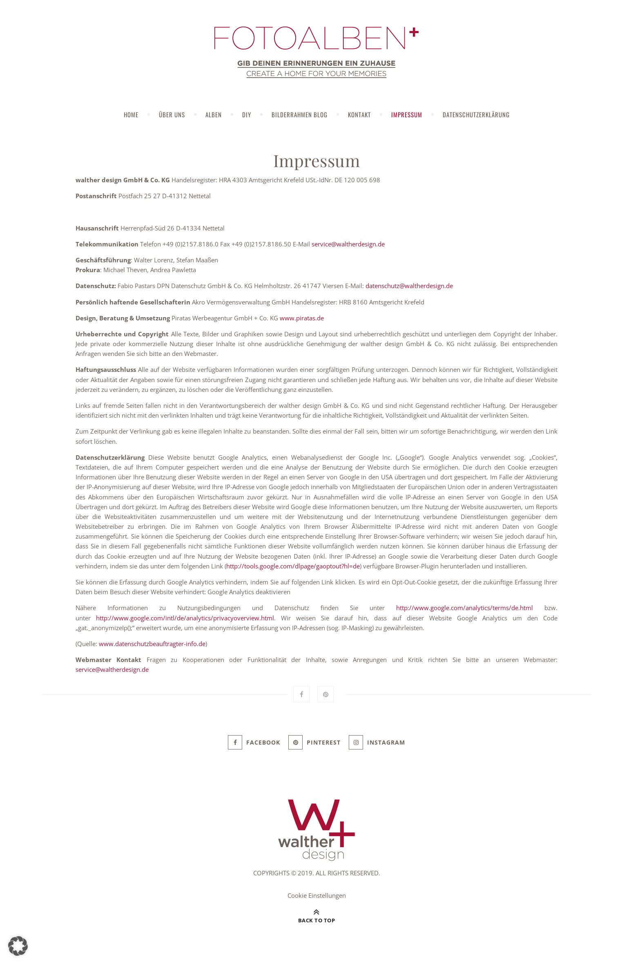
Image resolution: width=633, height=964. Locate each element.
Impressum (406, 114)
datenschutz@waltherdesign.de (409, 286)
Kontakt (359, 114)
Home (131, 114)
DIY (246, 114)
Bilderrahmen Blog (300, 114)
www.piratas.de (302, 318)
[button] (18, 946)
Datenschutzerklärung (476, 114)
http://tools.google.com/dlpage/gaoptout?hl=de (293, 566)
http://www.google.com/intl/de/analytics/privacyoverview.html (185, 618)
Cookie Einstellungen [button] (317, 895)
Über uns (172, 114)
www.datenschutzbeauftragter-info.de (152, 644)
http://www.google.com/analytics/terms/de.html (464, 608)
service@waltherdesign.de (348, 244)
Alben (213, 114)
